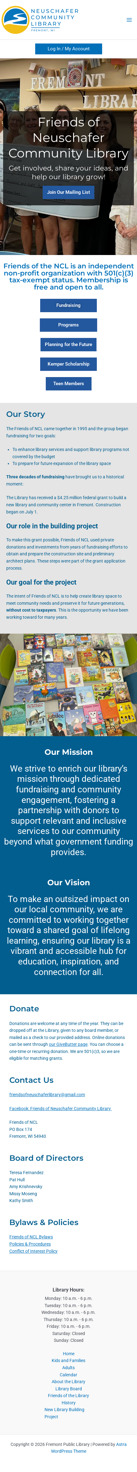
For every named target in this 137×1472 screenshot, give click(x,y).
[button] (68, 48)
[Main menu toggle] (129, 19)
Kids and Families (68, 1360)
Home (68, 1353)
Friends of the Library (68, 1395)
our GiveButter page (68, 1044)
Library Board (68, 1388)
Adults (68, 1367)
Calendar (68, 1374)
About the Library (68, 1381)
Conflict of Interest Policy (33, 1251)
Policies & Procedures (30, 1244)
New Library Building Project (64, 1413)
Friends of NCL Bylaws (31, 1236)
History (69, 1402)
